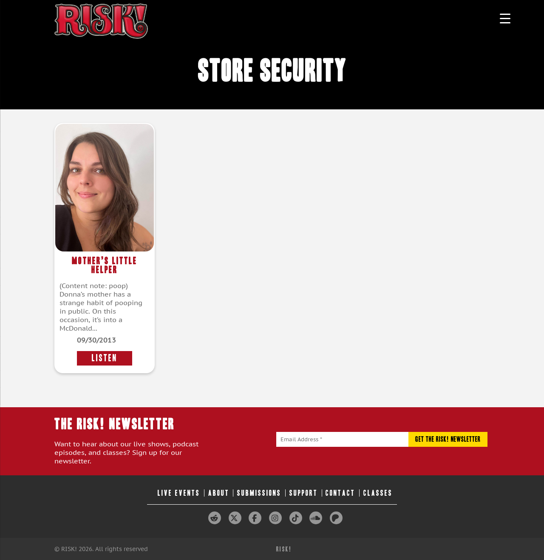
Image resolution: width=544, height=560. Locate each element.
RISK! (284, 549)
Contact (340, 493)
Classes (378, 493)
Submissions (259, 493)
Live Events (179, 493)
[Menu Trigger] (505, 18)
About (219, 493)
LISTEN (104, 358)
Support (303, 493)
